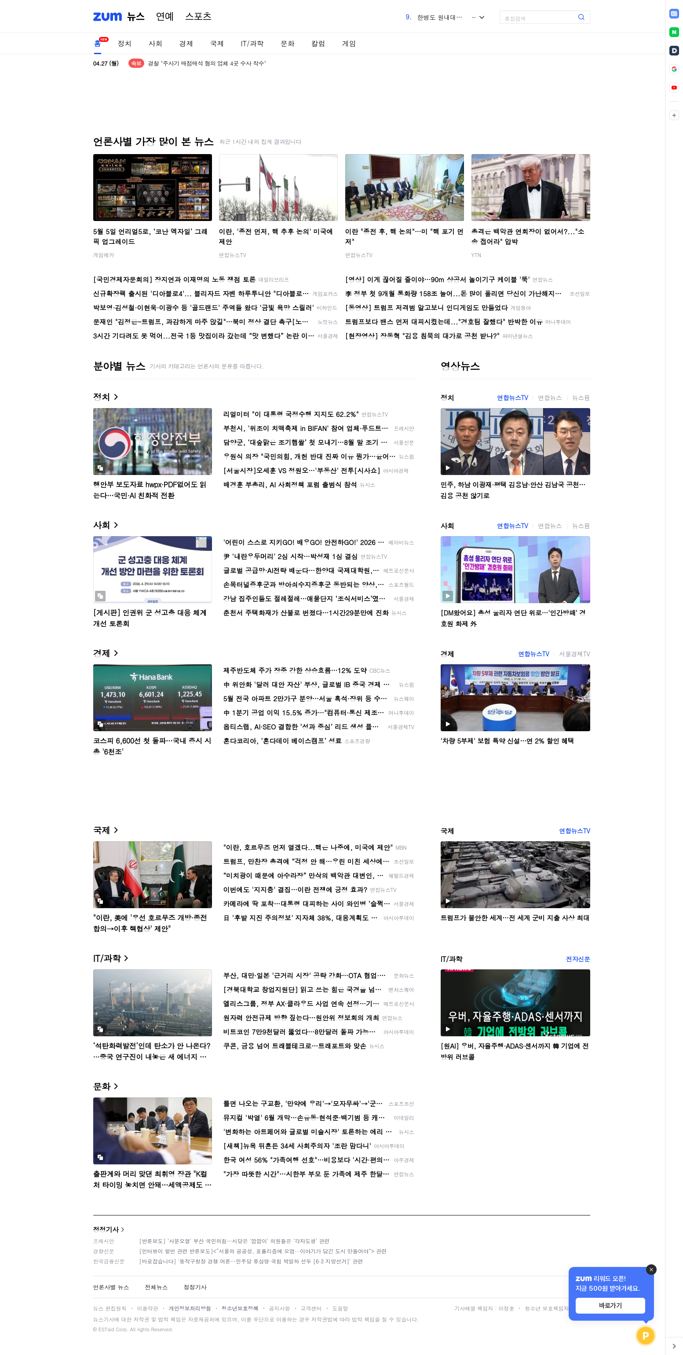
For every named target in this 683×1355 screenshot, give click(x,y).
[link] (674, 13)
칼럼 (318, 43)
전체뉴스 (156, 1287)
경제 (186, 43)
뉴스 (136, 16)
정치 (125, 43)
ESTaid (106, 1329)
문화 (288, 43)
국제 (217, 43)
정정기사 (106, 1229)
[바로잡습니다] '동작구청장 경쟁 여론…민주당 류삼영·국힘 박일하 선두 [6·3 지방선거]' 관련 (251, 1261)
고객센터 (311, 1308)
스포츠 (198, 16)
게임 (349, 43)
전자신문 (578, 958)
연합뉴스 (550, 397)
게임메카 (103, 254)
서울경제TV (574, 653)
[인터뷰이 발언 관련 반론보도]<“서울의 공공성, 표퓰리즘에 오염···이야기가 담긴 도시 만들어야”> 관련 (263, 1251)
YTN (476, 254)
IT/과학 (252, 43)
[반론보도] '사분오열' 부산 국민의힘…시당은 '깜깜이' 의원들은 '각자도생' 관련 (234, 1241)
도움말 (340, 1308)
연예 (165, 16)
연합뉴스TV (232, 254)
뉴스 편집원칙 (110, 1308)
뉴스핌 (581, 397)
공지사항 (279, 1308)
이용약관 (147, 1308)
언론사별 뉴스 (111, 1287)
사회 (156, 43)
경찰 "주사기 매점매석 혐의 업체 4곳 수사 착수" (207, 63)
